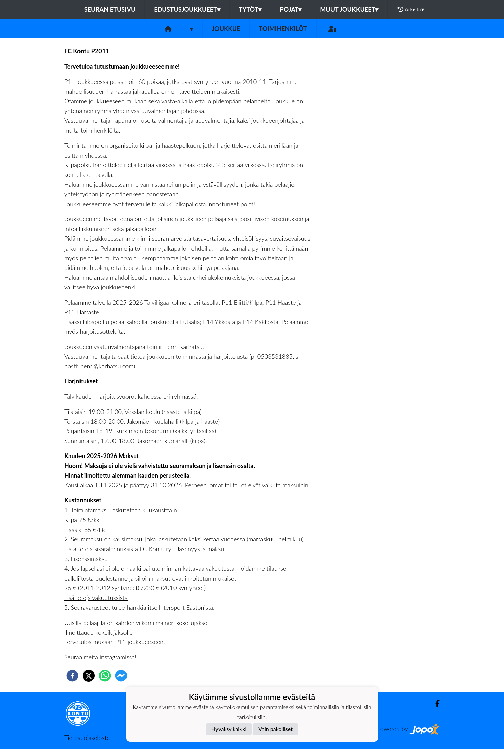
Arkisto (411, 9)
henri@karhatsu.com (106, 366)
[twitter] (89, 676)
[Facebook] (435, 703)
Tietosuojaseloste (87, 737)
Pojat (291, 9)
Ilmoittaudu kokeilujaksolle (98, 632)
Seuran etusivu (110, 9)
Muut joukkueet (349, 9)
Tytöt (250, 9)
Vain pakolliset (275, 729)
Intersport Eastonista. (187, 607)
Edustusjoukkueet (187, 9)
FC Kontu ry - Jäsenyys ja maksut (183, 549)
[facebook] (72, 676)
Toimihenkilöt (283, 28)
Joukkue (226, 28)
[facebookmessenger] (121, 676)
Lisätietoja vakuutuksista (96, 597)
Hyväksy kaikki (228, 729)
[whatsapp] (105, 676)
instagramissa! (118, 657)
